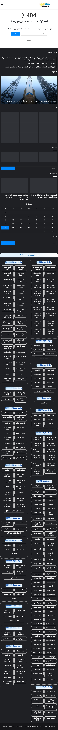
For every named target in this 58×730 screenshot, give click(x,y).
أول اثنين (37, 636)
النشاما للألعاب (37, 623)
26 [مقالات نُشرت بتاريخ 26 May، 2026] (29, 227)
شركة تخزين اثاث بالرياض (51, 438)
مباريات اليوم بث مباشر (44, 391)
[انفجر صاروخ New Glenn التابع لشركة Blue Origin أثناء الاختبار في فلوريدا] (48, 117)
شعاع (37, 599)
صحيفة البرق (51, 648)
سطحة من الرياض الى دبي (50, 308)
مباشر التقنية (37, 586)
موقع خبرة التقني (50, 544)
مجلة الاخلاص (37, 673)
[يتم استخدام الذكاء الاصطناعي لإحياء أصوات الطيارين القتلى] (48, 138)
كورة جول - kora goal (7, 660)
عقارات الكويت (20, 610)
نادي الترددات (37, 563)
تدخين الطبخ (37, 640)
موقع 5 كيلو (37, 496)
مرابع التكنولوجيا (50, 513)
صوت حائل (37, 644)
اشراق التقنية (51, 508)
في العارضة (7, 594)
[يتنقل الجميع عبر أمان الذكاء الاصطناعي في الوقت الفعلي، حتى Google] (29, 127)
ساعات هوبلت (44, 358)
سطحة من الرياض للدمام (51, 300)
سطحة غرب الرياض (37, 280)
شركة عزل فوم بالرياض (37, 450)
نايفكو (37, 669)
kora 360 (37, 386)
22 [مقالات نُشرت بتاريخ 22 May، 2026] (5, 224)
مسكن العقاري (14, 620)
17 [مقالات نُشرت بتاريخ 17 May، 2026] (44, 224)
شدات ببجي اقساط (20, 268)
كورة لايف (50, 370)
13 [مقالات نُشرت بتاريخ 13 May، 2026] (21, 220)
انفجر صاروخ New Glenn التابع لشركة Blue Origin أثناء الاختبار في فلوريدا (31, 101)
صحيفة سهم (50, 661)
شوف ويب (50, 518)
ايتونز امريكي (7, 279)
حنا (21, 374)
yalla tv (20, 529)
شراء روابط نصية (50, 695)
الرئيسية (29, 40)
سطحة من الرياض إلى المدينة (50, 323)
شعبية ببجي (20, 352)
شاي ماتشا (20, 378)
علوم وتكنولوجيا (20, 633)
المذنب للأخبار (50, 619)
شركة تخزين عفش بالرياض (51, 444)
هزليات (51, 632)
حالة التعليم (37, 628)
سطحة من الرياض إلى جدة (50, 286)
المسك (37, 632)
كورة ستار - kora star (20, 666)
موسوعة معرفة (51, 674)
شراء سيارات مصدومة (7, 505)
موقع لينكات (51, 657)
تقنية (37, 706)
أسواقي (37, 529)
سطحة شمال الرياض (37, 274)
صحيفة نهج (51, 539)
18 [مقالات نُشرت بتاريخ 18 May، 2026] (36, 224)
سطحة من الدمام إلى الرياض (37, 315)
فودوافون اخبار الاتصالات (50, 707)
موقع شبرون (37, 648)
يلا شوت (50, 378)
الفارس (50, 611)
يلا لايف (20, 523)
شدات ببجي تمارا (7, 268)
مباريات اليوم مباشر (37, 424)
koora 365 (20, 681)
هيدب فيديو (37, 574)
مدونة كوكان (37, 533)
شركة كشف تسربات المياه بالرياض (51, 457)
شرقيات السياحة (37, 590)
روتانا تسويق (37, 559)
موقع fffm (50, 679)
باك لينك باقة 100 (21, 393)
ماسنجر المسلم (37, 657)
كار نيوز (37, 539)
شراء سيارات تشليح (20, 499)
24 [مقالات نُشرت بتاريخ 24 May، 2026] (44, 227)
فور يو (7, 334)
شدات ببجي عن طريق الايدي (7, 316)
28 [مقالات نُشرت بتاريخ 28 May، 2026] (13, 227)
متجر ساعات (37, 354)
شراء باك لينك (51, 691)
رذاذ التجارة (37, 578)
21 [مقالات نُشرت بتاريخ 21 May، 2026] (13, 224)
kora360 (37, 370)
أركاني (51, 586)
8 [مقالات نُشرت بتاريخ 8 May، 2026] (5, 216)
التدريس (50, 712)
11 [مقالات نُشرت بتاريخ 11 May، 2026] (36, 220)
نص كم (50, 500)
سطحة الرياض (51, 267)
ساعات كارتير (37, 345)
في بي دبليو (50, 636)
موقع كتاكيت (50, 665)
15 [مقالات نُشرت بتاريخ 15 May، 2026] (5, 220)
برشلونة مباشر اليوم (7, 566)
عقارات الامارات (20, 616)
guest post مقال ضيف (20, 400)
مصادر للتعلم (7, 639)
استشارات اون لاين (51, 569)
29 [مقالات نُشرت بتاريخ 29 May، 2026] (5, 227)
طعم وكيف (51, 582)
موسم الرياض (51, 718)
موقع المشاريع (50, 623)
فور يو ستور (7, 309)
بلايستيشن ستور (21, 356)
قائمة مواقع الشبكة (24, 726)
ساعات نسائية (37, 349)
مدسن (51, 559)
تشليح (21, 492)
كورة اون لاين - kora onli (20, 660)
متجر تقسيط (7, 297)
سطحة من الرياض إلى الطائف (37, 293)
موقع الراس (37, 619)
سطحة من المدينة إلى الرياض (37, 323)
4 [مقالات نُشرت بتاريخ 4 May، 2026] (36, 216)
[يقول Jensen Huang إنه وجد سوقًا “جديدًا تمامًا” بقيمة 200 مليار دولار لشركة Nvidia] (10, 138)
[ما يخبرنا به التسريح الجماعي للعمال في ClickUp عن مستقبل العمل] (48, 127)
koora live (37, 374)
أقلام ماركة (50, 354)
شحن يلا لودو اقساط (7, 286)
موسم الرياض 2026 (37, 719)
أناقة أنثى (37, 549)
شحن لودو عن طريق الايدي (7, 347)
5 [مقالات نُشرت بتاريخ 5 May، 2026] (28, 216)
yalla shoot (37, 419)
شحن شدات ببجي (20, 341)
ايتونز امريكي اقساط (7, 329)
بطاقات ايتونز (7, 352)
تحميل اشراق (51, 574)
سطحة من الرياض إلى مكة (37, 286)
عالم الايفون (50, 529)
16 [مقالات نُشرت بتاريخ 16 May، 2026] (52, 224)
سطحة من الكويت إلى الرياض (37, 331)
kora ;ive (20, 677)
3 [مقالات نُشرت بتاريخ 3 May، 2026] (44, 216)
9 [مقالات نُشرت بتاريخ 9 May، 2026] (52, 220)
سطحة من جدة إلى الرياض (51, 314)
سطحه (7, 470)
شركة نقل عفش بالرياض (37, 438)
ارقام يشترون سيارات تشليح (20, 505)
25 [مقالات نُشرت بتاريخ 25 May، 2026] (36, 227)
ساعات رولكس (50, 349)
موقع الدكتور (50, 640)
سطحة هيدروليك (7, 475)
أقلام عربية (50, 607)
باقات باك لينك (37, 695)
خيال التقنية (37, 512)
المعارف (37, 568)
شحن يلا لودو (20, 346)
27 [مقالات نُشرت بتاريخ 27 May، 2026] (21, 227)
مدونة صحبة (51, 590)
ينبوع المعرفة (50, 628)
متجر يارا (50, 599)
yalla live (14, 578)
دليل (37, 665)
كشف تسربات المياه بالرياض (50, 464)
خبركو (51, 504)
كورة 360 (37, 382)
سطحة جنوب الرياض (20, 487)
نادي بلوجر (37, 543)
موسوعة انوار (50, 594)
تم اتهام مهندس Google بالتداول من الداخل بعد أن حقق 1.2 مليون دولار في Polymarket (16, 197)
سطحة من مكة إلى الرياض (51, 292)
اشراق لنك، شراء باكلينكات (50, 701)
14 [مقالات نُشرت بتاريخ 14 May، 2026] (13, 220)
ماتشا (7, 374)
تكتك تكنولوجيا (51, 534)
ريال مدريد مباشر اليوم (20, 566)
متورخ (37, 553)
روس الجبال (37, 603)
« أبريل (55, 236)
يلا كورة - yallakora (7, 672)
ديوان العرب (50, 603)
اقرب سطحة (50, 273)
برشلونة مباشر (7, 417)
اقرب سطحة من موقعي (37, 268)
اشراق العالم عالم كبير (37, 713)
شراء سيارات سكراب (7, 493)
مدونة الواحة (37, 652)
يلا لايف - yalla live (20, 672)
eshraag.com (7, 726)
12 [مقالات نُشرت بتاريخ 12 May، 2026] (29, 220)
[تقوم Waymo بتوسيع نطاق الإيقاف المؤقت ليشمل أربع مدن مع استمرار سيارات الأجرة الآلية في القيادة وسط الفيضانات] (29, 138)
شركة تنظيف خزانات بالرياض (37, 456)
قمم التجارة (50, 652)
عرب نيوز (50, 523)
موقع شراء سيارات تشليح (7, 499)
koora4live (50, 374)
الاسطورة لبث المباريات (14, 533)
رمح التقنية (50, 578)
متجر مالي (37, 500)
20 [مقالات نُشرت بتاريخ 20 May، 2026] (21, 224)
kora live (50, 419)
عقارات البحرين (7, 616)
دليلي (51, 496)
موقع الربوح (51, 644)
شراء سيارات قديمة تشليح (14, 510)
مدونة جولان (37, 607)
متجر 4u (20, 315)
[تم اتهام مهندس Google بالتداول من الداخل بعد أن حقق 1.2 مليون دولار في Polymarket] (29, 117)
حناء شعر (7, 368)
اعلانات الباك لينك (37, 701)
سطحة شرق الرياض (50, 280)
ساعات (51, 345)
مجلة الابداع (50, 563)
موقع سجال (37, 611)
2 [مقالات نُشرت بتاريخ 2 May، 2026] (52, 216)
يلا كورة (13, 598)
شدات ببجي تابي (7, 274)
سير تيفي (20, 549)
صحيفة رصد (50, 669)
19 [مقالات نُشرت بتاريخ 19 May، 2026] (29, 224)
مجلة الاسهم (37, 518)
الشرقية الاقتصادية (37, 524)
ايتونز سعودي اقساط (20, 286)
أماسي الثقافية (50, 554)
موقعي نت (50, 615)
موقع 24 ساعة (37, 504)
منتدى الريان (37, 679)
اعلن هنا (37, 486)
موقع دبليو (37, 615)
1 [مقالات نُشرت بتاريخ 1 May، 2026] (5, 212)
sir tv (7, 549)
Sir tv (20, 545)
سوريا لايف (7, 665)
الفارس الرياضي (20, 639)
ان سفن (37, 508)
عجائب (51, 549)
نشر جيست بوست (7, 393)
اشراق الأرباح (37, 594)
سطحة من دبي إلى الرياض (37, 308)
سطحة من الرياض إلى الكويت (50, 331)
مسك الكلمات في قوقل (50, 487)
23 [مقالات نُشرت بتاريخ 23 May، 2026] (52, 227)
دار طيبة (37, 661)
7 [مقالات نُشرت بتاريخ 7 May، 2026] (13, 216)
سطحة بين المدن (20, 475)
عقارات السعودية (7, 611)
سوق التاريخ (7, 399)
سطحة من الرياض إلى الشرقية (37, 301)
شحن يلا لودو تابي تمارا (7, 322)
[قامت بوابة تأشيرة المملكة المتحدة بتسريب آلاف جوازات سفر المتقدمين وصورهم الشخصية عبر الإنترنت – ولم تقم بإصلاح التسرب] (10, 117)
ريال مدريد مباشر (20, 423)
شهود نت (37, 582)
